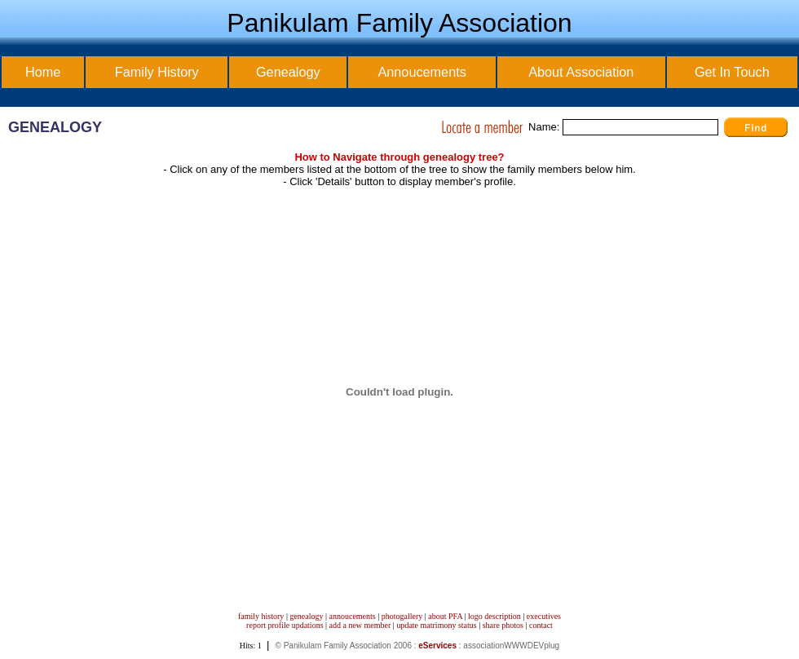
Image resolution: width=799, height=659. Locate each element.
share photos (503, 625)
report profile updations (284, 625)
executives (544, 616)
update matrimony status (436, 625)
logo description (494, 616)
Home (42, 71)
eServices (437, 645)
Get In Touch (732, 71)
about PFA (445, 616)
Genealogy (288, 71)
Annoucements (421, 71)
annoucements (352, 616)
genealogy (306, 616)
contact (541, 625)
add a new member (360, 625)
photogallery (402, 616)
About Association (580, 71)
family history (261, 616)
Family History (157, 71)
